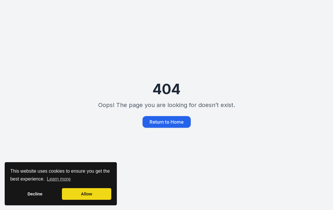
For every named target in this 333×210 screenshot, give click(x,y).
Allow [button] (86, 194)
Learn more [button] (59, 178)
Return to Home (167, 122)
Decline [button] (34, 194)
